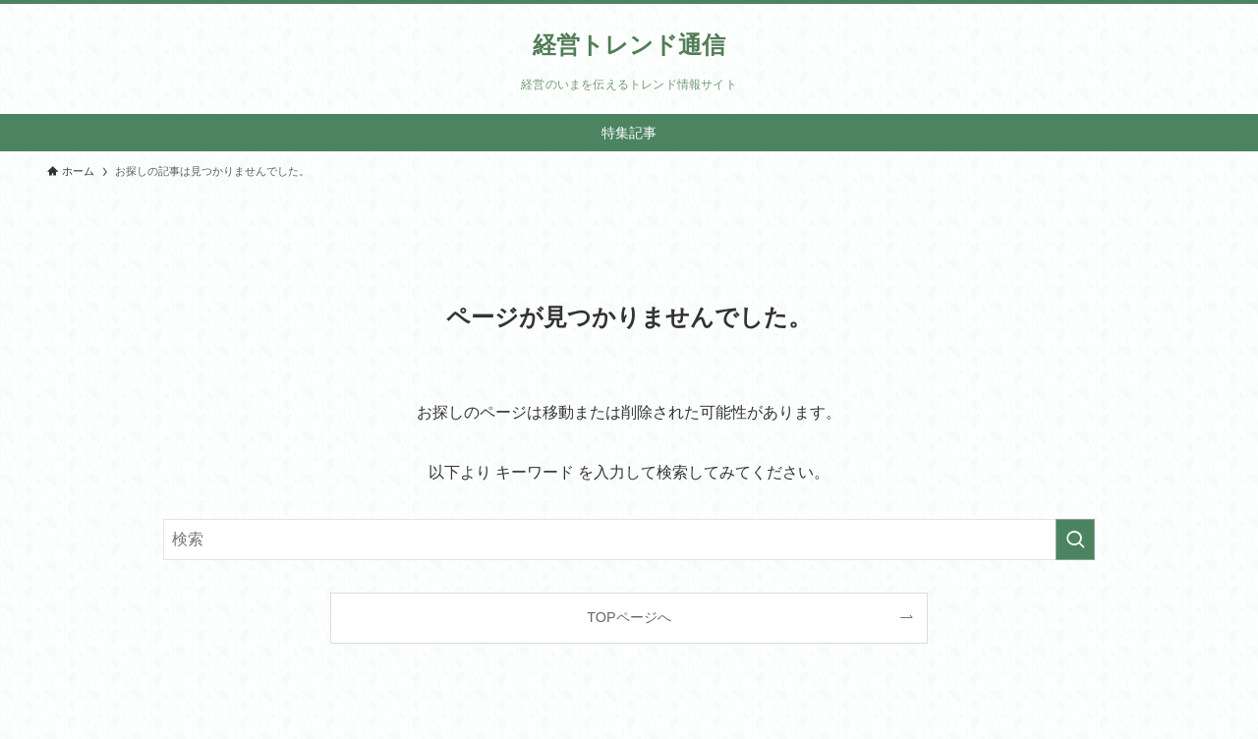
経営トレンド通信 (629, 45)
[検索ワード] (629, 539)
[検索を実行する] (1075, 539)
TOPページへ (628, 617)
